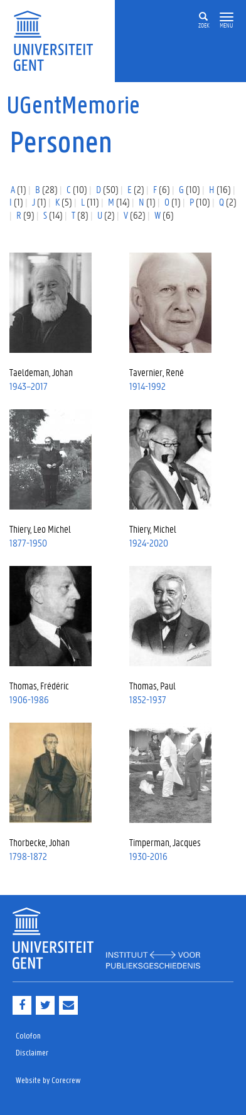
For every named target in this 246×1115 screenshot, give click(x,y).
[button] (226, 17)
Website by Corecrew (48, 1081)
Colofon (28, 1036)
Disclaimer (32, 1053)
